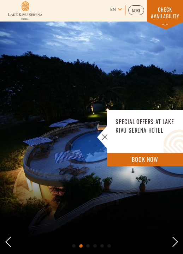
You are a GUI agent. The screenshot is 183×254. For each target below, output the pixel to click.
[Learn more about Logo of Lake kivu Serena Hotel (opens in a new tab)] (25, 10)
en (113, 10)
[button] (136, 10)
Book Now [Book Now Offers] (145, 159)
